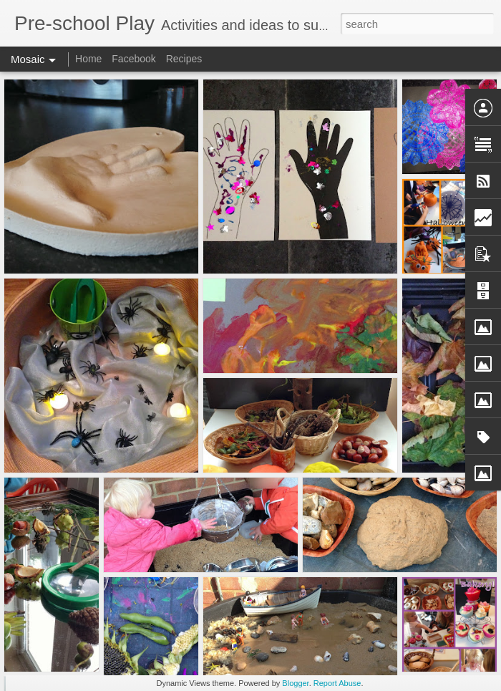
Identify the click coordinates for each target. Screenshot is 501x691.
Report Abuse (337, 683)
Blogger (295, 683)
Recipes (184, 58)
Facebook (133, 58)
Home (88, 58)
